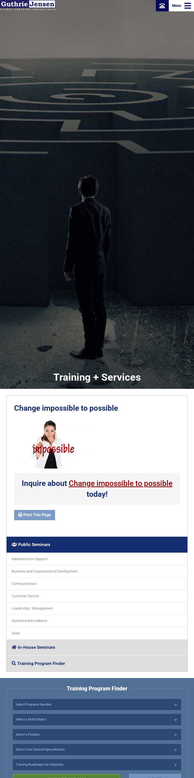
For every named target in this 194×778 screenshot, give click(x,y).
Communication (24, 584)
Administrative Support (30, 559)
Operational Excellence (29, 621)
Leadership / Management (32, 608)
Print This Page (34, 514)
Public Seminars (31, 544)
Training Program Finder (38, 663)
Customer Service (25, 596)
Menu (181, 6)
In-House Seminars (33, 647)
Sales (16, 633)
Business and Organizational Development (45, 571)
